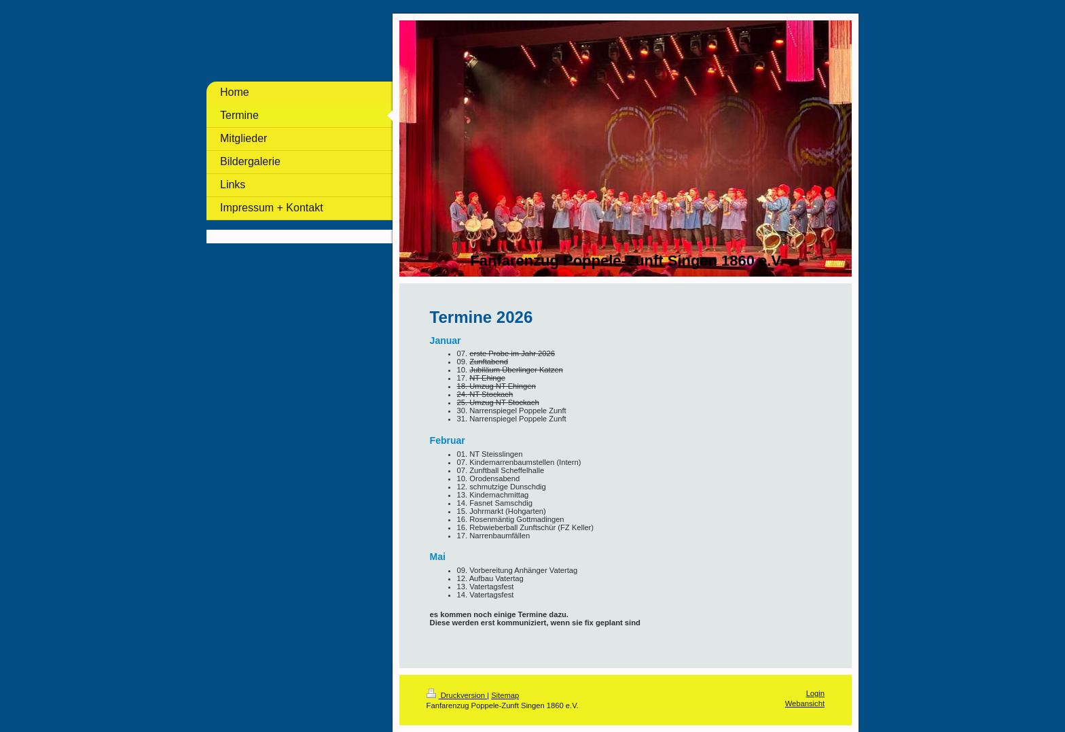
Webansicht (805, 703)
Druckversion (457, 695)
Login (815, 693)
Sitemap (505, 695)
